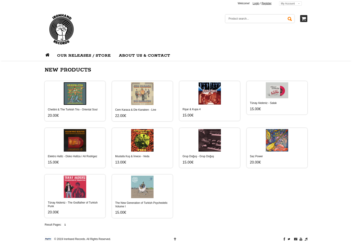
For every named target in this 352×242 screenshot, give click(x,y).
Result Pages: (53, 224)
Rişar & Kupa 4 (192, 109)
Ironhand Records (74, 239)
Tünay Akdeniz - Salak (263, 103)
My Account (288, 3)
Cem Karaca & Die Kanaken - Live (135, 109)
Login (256, 3)
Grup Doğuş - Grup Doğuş (198, 156)
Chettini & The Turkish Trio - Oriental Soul (72, 109)
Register (267, 3)
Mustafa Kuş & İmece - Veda (132, 156)
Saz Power (256, 156)
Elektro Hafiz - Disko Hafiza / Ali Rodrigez (72, 156)
